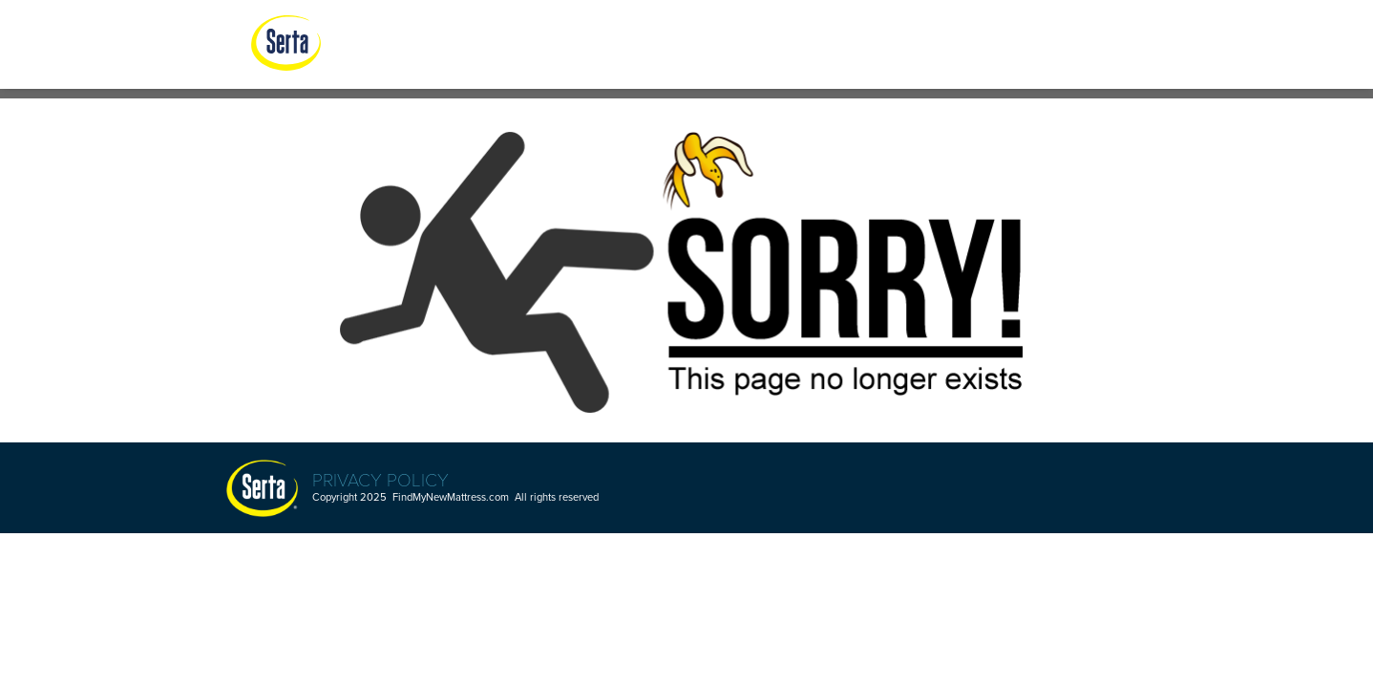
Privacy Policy (380, 478)
